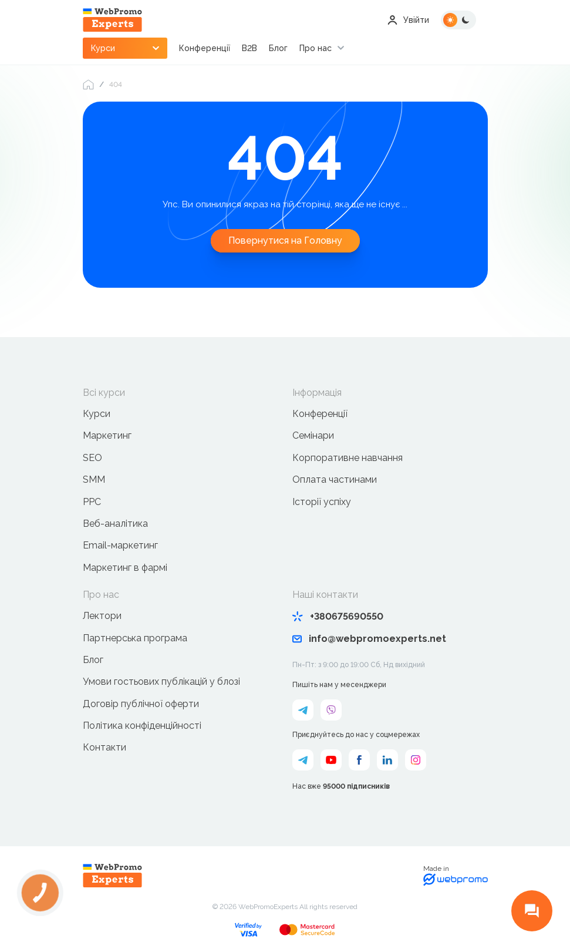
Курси (96, 413)
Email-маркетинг (120, 545)
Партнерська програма (135, 638)
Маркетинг (107, 435)
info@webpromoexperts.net (369, 638)
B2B (250, 48)
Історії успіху (321, 501)
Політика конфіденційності (142, 725)
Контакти (104, 747)
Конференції (205, 48)
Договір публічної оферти (141, 703)
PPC (92, 501)
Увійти (408, 20)
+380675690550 (337, 616)
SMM (94, 479)
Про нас (316, 48)
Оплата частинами (334, 479)
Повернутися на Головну (285, 240)
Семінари (313, 435)
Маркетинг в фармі (125, 567)
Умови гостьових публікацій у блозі (161, 681)
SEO (92, 457)
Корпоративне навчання (347, 457)
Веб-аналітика (115, 523)
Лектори (102, 615)
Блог (278, 48)
